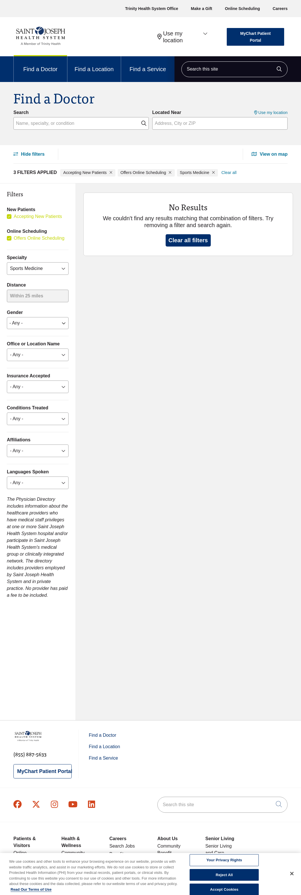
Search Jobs (122, 846)
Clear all (228, 172)
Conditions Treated (27, 407)
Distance (16, 285)
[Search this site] (234, 69)
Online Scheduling (242, 8)
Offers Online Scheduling (39, 238)
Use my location (170, 36)
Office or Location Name (33, 343)
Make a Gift (201, 8)
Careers (280, 8)
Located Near (166, 112)
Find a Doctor (40, 64)
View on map (270, 154)
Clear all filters (188, 240)
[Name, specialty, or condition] (81, 123)
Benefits (117, 854)
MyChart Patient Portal (255, 37)
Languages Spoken (28, 471)
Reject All (224, 878)
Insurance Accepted (28, 375)
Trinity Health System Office (151, 8)
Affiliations (19, 439)
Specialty (17, 257)
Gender (15, 312)
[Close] (292, 876)
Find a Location (94, 64)
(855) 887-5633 (30, 754)
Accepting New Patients (38, 216)
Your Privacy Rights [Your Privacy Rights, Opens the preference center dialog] (224, 863)
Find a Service (147, 64)
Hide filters (29, 154)
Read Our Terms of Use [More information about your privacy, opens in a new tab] (31, 892)
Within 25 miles (26, 295)
